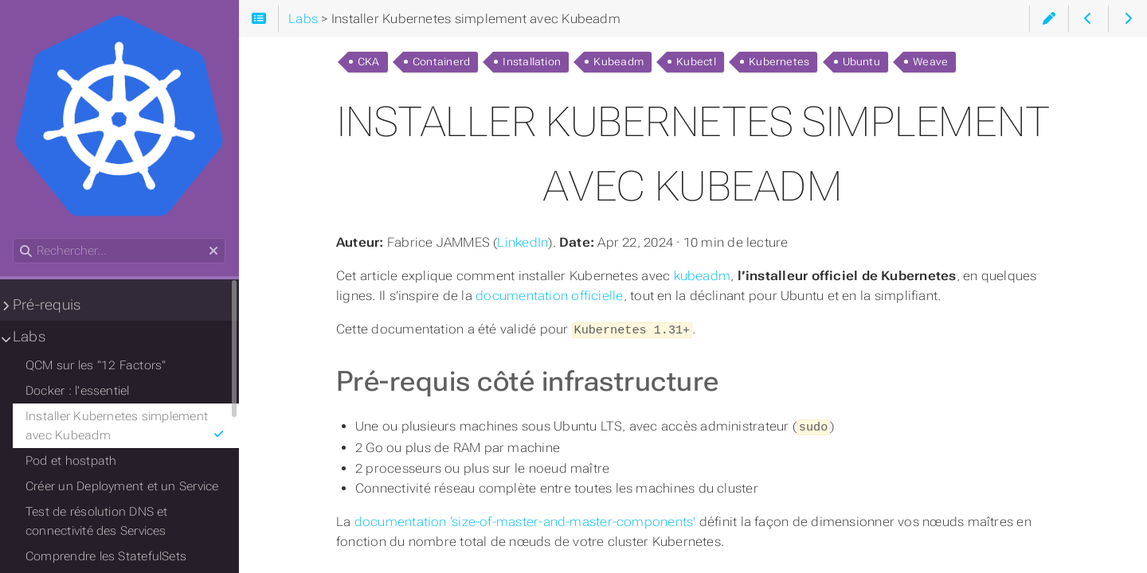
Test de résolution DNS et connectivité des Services (96, 521)
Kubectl (696, 62)
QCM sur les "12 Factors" (95, 365)
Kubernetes (779, 62)
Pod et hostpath (70, 461)
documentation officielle (549, 295)
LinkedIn (522, 242)
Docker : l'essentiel (77, 391)
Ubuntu (861, 62)
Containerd (441, 62)
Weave (930, 62)
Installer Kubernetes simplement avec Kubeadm (125, 425)
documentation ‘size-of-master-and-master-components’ (525, 519)
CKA (369, 62)
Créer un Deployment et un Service (122, 486)
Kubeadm (618, 62)
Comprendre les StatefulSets (105, 556)
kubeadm (702, 275)
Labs (29, 337)
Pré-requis (46, 305)
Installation (532, 62)
